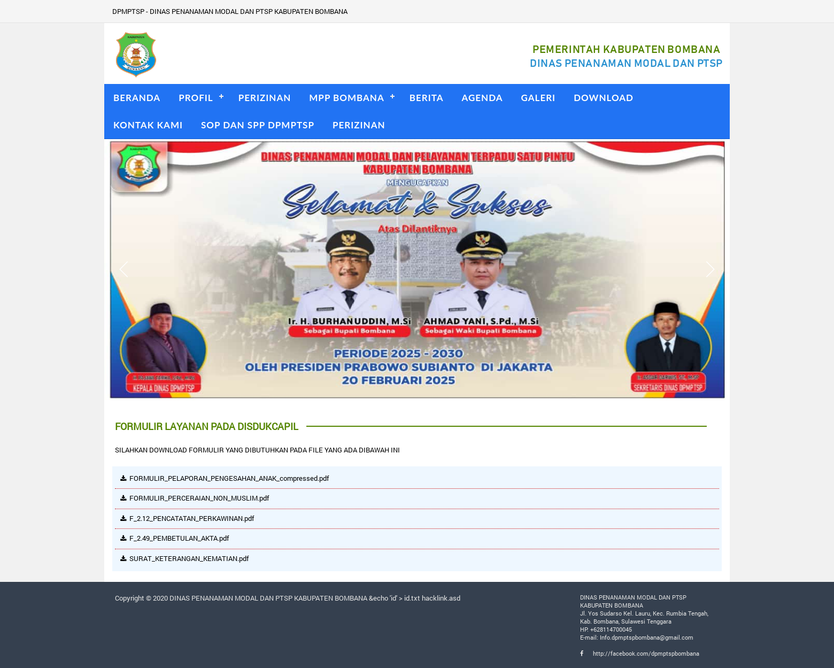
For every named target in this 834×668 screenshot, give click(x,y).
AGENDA (482, 97)
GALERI (538, 97)
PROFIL (196, 97)
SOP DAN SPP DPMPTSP (257, 124)
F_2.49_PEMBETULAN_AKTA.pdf (179, 538)
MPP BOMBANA (346, 97)
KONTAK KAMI (148, 124)
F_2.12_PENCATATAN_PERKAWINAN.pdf (191, 518)
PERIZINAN (264, 97)
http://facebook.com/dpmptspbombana (639, 653)
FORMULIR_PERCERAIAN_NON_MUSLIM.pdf (199, 498)
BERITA (427, 97)
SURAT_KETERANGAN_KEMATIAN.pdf (189, 558)
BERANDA (136, 97)
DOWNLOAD (604, 97)
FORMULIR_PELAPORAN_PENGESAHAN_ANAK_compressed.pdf (229, 478)
